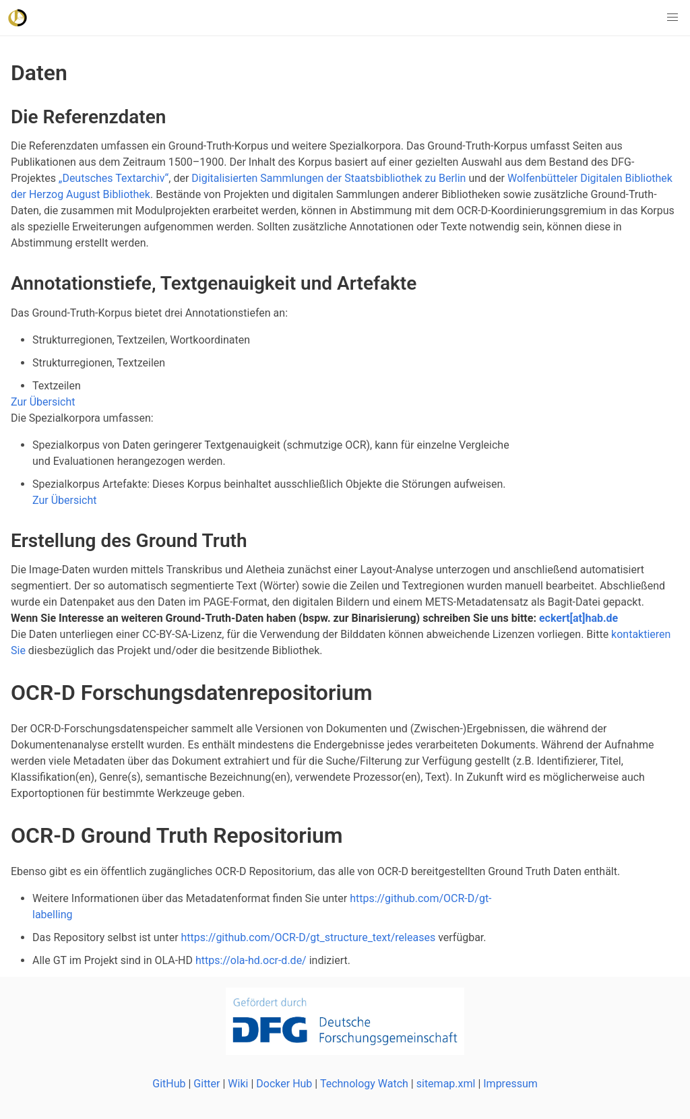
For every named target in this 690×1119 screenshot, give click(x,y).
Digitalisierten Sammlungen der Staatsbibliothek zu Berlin (328, 178)
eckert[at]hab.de (578, 618)
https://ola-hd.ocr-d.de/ (251, 960)
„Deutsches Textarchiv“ (113, 178)
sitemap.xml (446, 1083)
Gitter (206, 1083)
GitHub (168, 1083)
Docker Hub (284, 1083)
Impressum (510, 1083)
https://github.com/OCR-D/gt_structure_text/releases (308, 937)
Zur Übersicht (43, 401)
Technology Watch (364, 1083)
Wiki (238, 1083)
